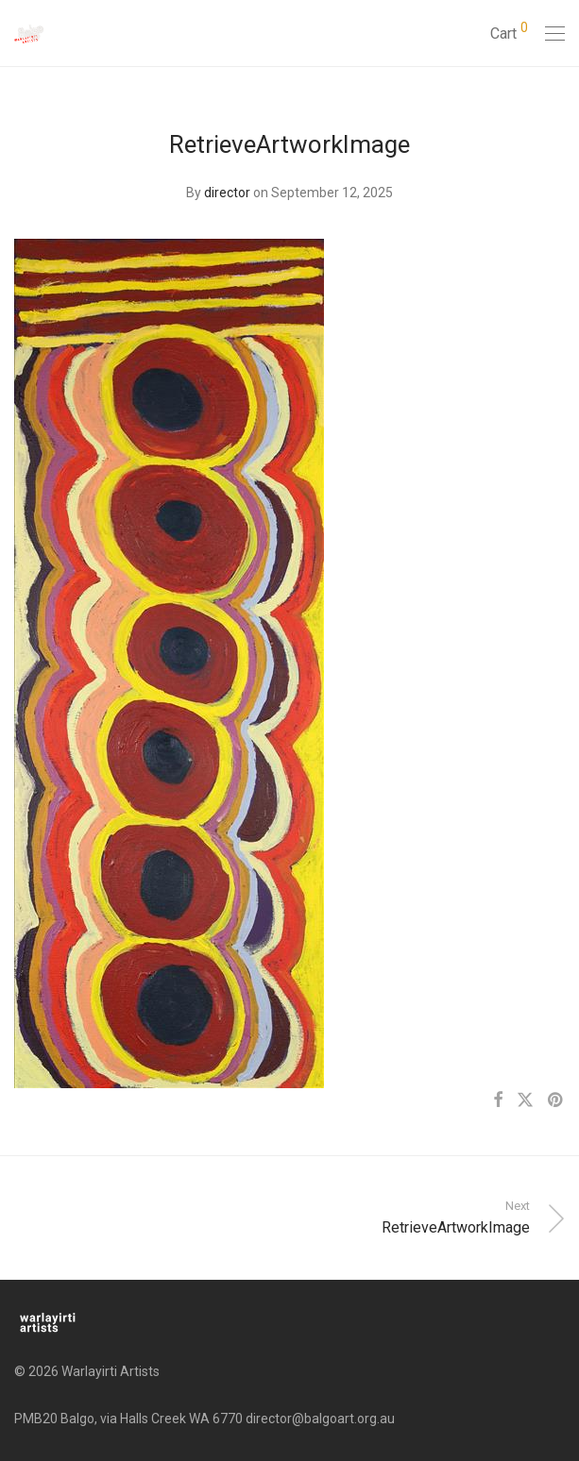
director (227, 192)
